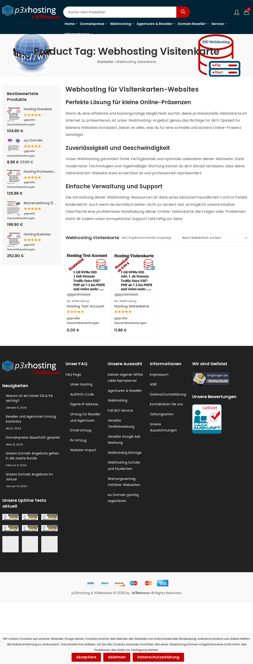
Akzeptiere (86, 657)
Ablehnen (117, 657)
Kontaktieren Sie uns (166, 404)
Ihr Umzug (78, 440)
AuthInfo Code (82, 394)
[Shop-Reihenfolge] (214, 238)
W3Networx (141, 612)
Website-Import (83, 450)
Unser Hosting (81, 384)
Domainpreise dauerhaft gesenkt (33, 437)
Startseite (105, 61)
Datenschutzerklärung (168, 394)
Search (183, 12)
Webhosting (80, 301)
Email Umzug (80, 430)
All (68, 301)
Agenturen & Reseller (125, 390)
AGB (153, 384)
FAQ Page (73, 374)
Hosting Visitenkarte (131, 301)
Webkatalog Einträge (125, 452)
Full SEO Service (120, 410)
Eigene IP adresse (84, 404)
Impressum (159, 374)
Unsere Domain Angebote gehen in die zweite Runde (32, 456)
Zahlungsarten (161, 414)
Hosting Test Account (85, 306)
